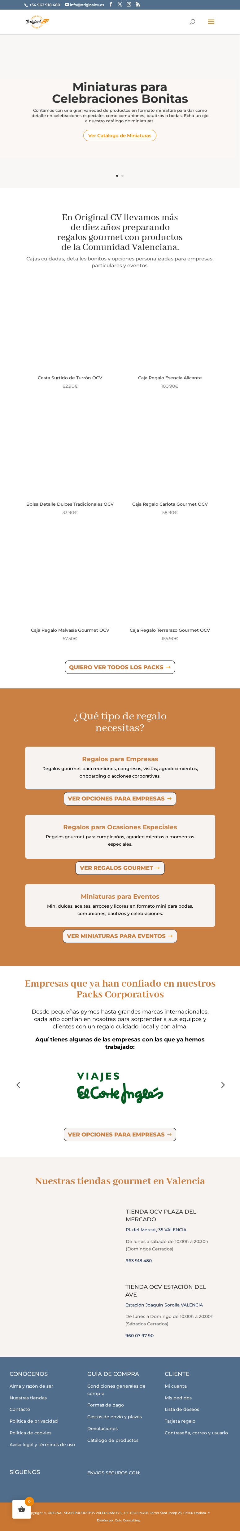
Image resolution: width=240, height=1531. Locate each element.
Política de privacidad (34, 1421)
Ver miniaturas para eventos (116, 936)
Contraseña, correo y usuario (196, 1433)
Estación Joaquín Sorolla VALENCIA (164, 1305)
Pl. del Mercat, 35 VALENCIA (156, 1229)
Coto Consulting (127, 1520)
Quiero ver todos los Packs (116, 667)
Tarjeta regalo (180, 1421)
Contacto (20, 1409)
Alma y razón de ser (31, 1386)
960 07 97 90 (139, 1335)
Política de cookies (30, 1433)
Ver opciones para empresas (116, 798)
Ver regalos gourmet (116, 868)
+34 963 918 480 (45, 4)
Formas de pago (105, 1405)
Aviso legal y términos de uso (42, 1444)
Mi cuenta (176, 1386)
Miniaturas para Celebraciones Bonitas (120, 95)
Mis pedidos (178, 1398)
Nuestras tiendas (28, 1398)
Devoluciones (102, 1428)
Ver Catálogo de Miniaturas (119, 138)
